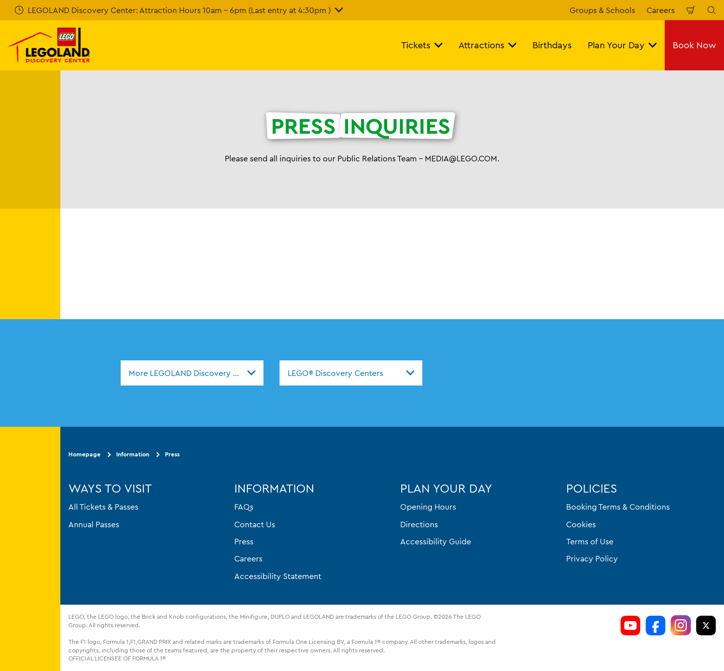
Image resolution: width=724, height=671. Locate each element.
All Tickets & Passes (103, 507)
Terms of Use (589, 541)
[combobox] (192, 373)
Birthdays (552, 45)
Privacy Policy (592, 558)
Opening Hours (428, 507)
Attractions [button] (487, 45)
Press (172, 454)
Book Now (694, 45)
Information (132, 454)
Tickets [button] (421, 45)
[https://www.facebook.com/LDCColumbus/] (656, 625)
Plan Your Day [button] (622, 45)
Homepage (84, 454)
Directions (419, 524)
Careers (661, 10)
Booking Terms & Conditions (618, 507)
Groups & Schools (602, 10)
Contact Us (254, 524)
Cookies (581, 524)
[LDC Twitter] (706, 625)
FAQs (243, 507)
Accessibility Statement (277, 576)
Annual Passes (93, 524)
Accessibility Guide (435, 541)
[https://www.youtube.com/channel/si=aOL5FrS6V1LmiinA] (630, 625)
